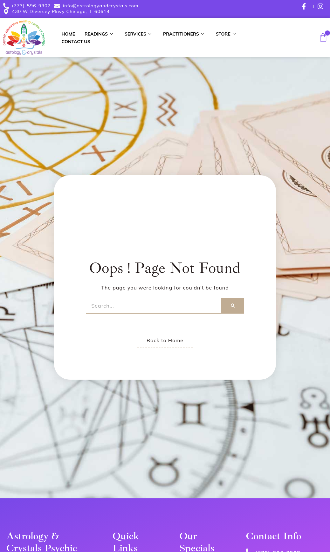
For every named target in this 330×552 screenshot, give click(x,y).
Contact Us (76, 41)
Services (138, 34)
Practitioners (183, 34)
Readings (99, 34)
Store (226, 34)
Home (68, 34)
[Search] (232, 306)
